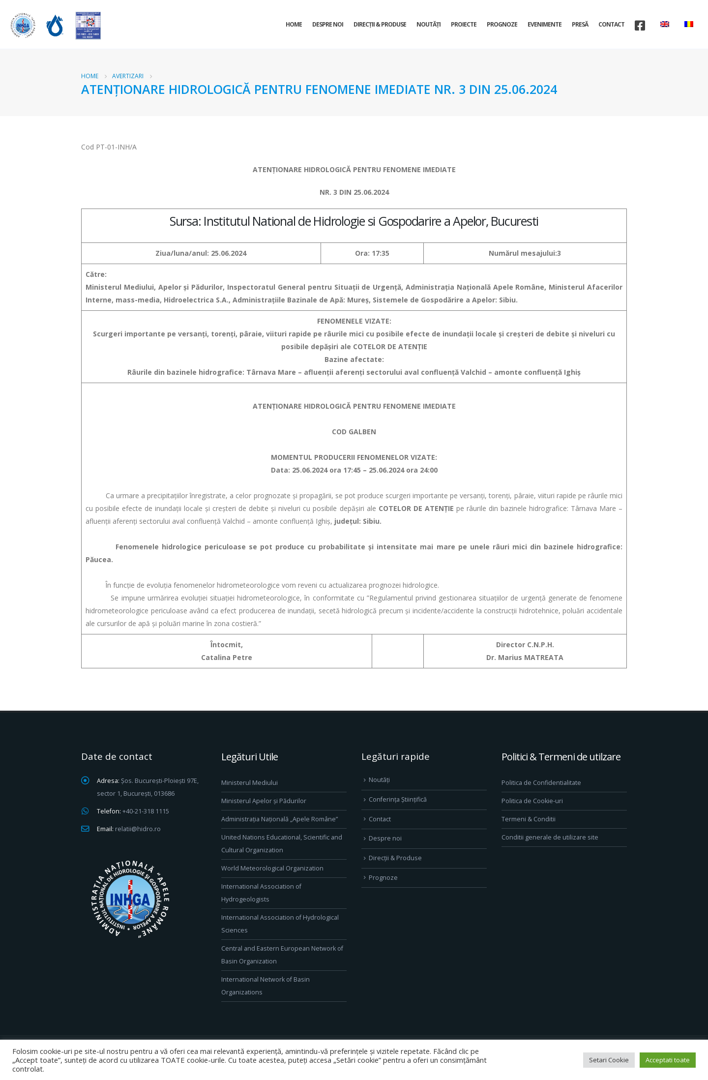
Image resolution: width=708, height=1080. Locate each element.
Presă (580, 24)
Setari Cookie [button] (609, 1059)
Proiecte (463, 24)
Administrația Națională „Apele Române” (279, 819)
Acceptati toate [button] (668, 1059)
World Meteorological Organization (272, 868)
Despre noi (327, 24)
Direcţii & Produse (380, 24)
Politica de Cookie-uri (532, 801)
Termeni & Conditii (529, 819)
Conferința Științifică (398, 799)
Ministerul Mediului (249, 783)
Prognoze (502, 24)
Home (294, 24)
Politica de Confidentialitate (541, 783)
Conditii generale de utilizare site (550, 837)
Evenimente (544, 24)
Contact (611, 24)
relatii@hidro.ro (138, 829)
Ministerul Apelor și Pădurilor (263, 801)
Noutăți (428, 24)
